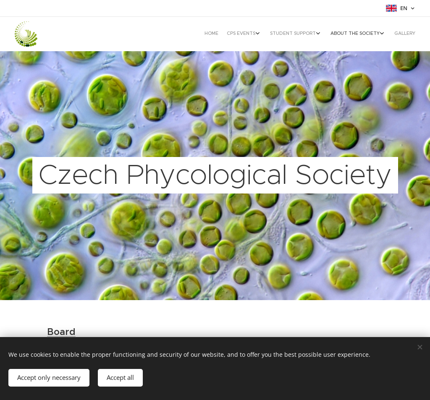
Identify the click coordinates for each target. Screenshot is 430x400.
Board (61, 331)
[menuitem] (364, 34)
